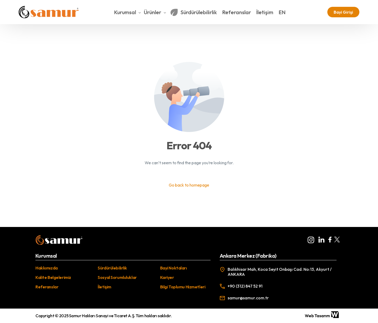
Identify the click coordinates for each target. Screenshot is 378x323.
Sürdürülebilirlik (112, 268)
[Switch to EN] (285, 12)
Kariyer (167, 277)
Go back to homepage (189, 185)
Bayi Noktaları (173, 268)
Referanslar (46, 286)
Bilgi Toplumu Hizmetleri (183, 286)
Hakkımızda (46, 268)
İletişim (104, 286)
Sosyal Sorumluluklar (117, 277)
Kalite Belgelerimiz (53, 277)
